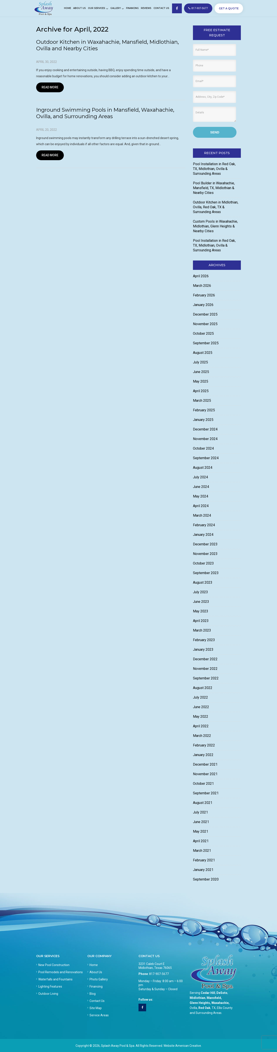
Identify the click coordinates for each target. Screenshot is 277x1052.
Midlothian (197, 998)
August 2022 (202, 688)
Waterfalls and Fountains (55, 979)
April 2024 (201, 506)
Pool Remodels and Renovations (60, 972)
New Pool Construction (53, 965)
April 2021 (201, 841)
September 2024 (206, 458)
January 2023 (203, 649)
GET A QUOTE (229, 8)
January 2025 (203, 420)
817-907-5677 (198, 8)
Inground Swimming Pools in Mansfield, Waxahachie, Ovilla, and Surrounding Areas (105, 113)
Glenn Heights (200, 1003)
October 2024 (203, 448)
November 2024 (205, 439)
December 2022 (205, 659)
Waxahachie (220, 1003)
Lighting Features (50, 986)
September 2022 (206, 678)
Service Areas (99, 1015)
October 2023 (203, 563)
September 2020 (206, 879)
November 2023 (205, 554)
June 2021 (201, 822)
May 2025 (200, 381)
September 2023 (206, 573)
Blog (93, 993)
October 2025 (203, 333)
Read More (50, 87)
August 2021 (202, 803)
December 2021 (205, 764)
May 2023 (200, 611)
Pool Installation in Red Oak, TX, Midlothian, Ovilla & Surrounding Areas (214, 169)
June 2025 (201, 372)
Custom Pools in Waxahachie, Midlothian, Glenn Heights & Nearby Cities (215, 226)
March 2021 (202, 851)
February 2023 (204, 640)
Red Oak (204, 1008)
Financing (96, 986)
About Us (96, 972)
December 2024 (205, 429)
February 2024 (204, 525)
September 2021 (206, 793)
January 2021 (203, 870)
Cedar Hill (208, 993)
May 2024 (200, 496)
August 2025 (202, 353)
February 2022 (204, 745)
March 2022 (202, 736)
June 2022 (201, 707)
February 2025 (204, 410)
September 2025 (206, 343)
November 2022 (205, 669)
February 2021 (204, 860)
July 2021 (200, 812)
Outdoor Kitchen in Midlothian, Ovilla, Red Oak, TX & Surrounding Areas (215, 207)
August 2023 (202, 582)
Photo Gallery (99, 979)
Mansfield (214, 998)
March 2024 (202, 515)
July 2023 (200, 592)
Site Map (96, 1008)
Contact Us (97, 1001)
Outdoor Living (48, 993)
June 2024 (201, 487)
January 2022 (203, 755)
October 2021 (203, 783)
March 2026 (202, 286)
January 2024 (203, 535)
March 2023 (202, 630)
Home (94, 965)
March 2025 (202, 400)
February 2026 (204, 295)
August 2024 (202, 468)
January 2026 (203, 305)
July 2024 (200, 477)
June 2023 (201, 602)
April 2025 (201, 391)
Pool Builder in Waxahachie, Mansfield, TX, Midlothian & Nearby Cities (214, 188)
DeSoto (221, 993)
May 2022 (200, 716)
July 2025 (200, 362)
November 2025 (205, 324)
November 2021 (205, 774)
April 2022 (201, 726)
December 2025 (205, 314)
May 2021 (200, 831)
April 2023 (201, 621)
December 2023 (205, 544)
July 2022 (200, 697)
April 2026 (201, 276)
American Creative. (188, 1045)
